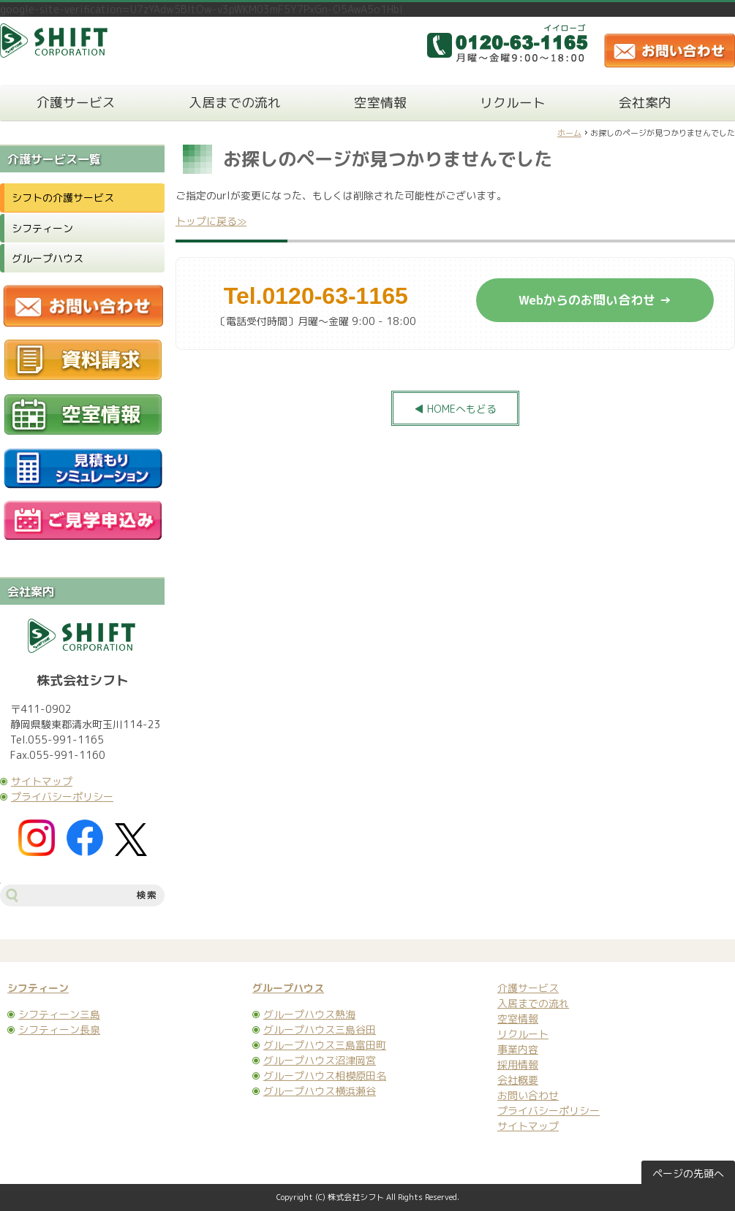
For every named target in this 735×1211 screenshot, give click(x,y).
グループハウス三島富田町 (324, 1045)
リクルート (513, 102)
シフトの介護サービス (63, 198)
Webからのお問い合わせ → (595, 299)
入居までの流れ (235, 102)
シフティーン (42, 228)
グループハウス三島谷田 (319, 1029)
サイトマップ (41, 781)
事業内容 (517, 1049)
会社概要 (517, 1080)
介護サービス (76, 102)
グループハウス (47, 258)
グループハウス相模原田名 (324, 1075)
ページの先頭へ (688, 1173)
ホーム (569, 133)
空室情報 (380, 102)
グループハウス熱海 (309, 1014)
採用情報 (517, 1064)
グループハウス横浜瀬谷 (319, 1091)
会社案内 (645, 102)
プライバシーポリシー (62, 796)
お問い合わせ (528, 1095)
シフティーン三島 (59, 1014)
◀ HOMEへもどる (455, 409)
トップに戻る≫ (211, 221)
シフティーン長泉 (59, 1029)
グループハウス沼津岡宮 (319, 1060)
